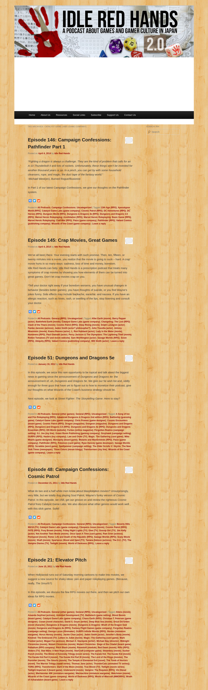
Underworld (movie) (73, 670)
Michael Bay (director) (108, 641)
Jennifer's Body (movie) (118, 634)
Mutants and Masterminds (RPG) (95, 440)
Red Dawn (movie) (107, 647)
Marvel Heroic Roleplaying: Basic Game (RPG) (107, 217)
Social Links (79, 115)
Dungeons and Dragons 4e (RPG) (88, 427)
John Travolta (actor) (102, 328)
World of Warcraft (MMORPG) (110, 676)
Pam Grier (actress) (113, 533)
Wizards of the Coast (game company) (71, 223)
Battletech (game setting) (98, 615)
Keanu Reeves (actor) (59, 331)
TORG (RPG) (34, 667)
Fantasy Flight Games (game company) (92, 628)
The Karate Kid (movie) (119, 654)
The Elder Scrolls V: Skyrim (107, 446)
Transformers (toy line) (95, 449)
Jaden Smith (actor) (94, 634)
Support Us (113, 115)
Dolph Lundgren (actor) (113, 325)
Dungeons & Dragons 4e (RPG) (83, 214)
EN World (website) (56, 430)
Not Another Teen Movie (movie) (52, 533)
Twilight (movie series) (112, 667)
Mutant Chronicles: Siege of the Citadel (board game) (104, 644)
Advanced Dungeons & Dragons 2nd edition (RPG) (83, 417)
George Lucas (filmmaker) (61, 631)
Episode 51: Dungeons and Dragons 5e (71, 357)
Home (32, 115)
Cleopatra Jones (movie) (91, 527)
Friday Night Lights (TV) (75, 530)
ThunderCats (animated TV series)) (112, 663)
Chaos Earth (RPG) (92, 618)
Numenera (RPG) (36, 334)
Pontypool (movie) (37, 537)
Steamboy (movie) (112, 650)
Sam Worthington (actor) (83, 338)
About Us (45, 115)
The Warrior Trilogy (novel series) (53, 663)
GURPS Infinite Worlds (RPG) (91, 631)
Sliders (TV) (34, 650)
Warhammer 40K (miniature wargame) (55, 673)
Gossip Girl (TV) (107, 530)
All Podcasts (44, 207)
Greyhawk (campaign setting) (116, 433)
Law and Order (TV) (77, 436)
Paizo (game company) (85, 220)
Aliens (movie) (123, 612)
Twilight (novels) (58, 543)
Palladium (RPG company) (41, 647)
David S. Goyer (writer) (76, 621)
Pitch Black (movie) (66, 647)
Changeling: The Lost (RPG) (115, 321)
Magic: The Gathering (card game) (105, 436)
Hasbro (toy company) (54, 436)
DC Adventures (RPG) (115, 211)
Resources (61, 115)
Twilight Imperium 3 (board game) (45, 670)
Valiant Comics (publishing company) (71, 341)
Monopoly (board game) (65, 440)
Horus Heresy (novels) (50, 634)
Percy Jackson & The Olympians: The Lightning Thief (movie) (100, 334)
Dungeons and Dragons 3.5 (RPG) (52, 427)
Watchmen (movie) (120, 673)
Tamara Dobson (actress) (98, 540)
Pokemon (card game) (69, 443)
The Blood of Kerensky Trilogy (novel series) (67, 654)
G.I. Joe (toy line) (45, 433)
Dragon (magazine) (75, 423)
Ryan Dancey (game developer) (97, 443)
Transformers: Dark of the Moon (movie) (62, 667)
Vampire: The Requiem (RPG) (100, 670)
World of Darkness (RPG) (81, 543)
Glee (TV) (93, 530)
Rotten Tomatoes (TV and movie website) (49, 338)
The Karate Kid (98, 654)
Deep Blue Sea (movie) (100, 621)
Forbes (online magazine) (80, 430)
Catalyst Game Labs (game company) (61, 211)
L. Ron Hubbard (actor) (83, 331)
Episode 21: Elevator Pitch (57, 560)
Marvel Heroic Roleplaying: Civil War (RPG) (50, 220)
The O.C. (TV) (119, 540)
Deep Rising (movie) (89, 325)
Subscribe (96, 115)
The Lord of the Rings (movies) (107, 657)
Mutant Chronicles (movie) (62, 644)
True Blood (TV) (92, 667)
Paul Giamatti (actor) (56, 334)
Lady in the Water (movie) (109, 331)
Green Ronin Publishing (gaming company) (77, 433)
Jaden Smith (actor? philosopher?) (72, 328)
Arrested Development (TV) (70, 615)
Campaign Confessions (64, 207)
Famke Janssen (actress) (41, 328)
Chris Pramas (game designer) (90, 420)
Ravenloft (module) (87, 647)
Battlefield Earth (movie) (48, 321)
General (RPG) (59, 318)
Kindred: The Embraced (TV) (42, 638)
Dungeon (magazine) (96, 423)
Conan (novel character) (51, 621)
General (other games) (63, 414)
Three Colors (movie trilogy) (68, 449)
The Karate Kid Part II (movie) (43, 657)
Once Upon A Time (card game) (86, 533)
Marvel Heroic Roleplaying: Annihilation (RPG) (59, 217)
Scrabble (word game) (46, 446)
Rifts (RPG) (123, 647)
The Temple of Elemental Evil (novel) (86, 660)
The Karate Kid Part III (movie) (74, 657)
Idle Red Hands (62, 153)
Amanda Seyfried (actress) (41, 615)
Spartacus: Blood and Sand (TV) (68, 540)
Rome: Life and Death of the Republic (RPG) (70, 537)
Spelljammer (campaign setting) (75, 446)
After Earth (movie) (101, 318)
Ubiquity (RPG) (42, 341)
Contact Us (130, 115)
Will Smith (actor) (100, 341)
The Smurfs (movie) (57, 660)
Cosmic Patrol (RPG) (91, 211)
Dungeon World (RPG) (54, 214)
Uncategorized (84, 207)
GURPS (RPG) (35, 436)
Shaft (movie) (43, 540)
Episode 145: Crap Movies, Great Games (73, 240)
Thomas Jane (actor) (81, 663)
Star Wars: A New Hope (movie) (57, 650)
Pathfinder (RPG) (106, 220)
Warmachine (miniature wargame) (93, 673)
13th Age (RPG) (109, 207)
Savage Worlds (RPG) (108, 338)
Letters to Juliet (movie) (70, 638)
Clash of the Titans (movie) (41, 325)
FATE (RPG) (34, 530)
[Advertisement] (104, 84)
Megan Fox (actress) (54, 641)
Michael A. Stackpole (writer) (80, 641)
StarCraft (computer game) (88, 650)
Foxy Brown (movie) (51, 530)
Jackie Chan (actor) (73, 634)
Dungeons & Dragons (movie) (61, 625)
